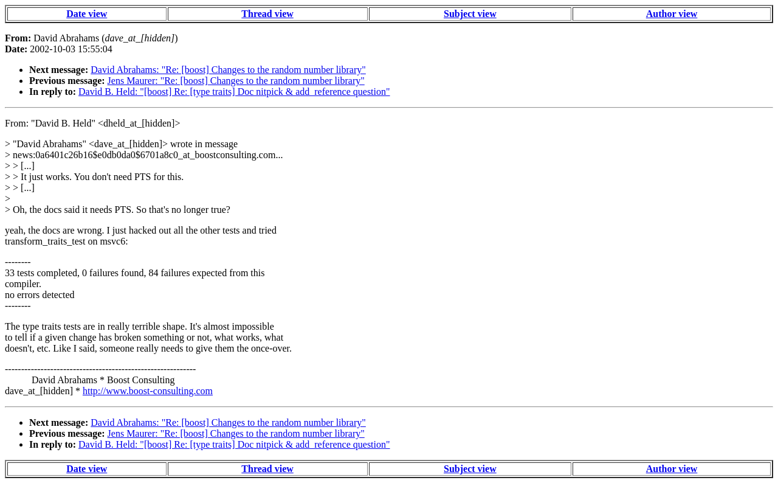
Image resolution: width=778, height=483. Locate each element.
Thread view (267, 14)
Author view (672, 14)
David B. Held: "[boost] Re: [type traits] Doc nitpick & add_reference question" (234, 91)
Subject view (470, 14)
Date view (86, 14)
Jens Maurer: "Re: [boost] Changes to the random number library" (236, 80)
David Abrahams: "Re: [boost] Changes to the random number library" (228, 69)
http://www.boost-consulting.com (148, 391)
